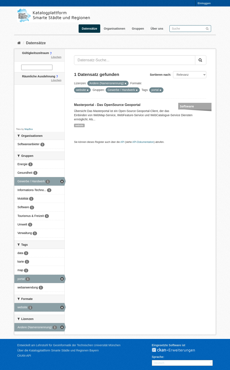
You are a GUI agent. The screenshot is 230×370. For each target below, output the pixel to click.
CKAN (177, 350)
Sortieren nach (160, 74)
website (79, 125)
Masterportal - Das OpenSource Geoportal (107, 105)
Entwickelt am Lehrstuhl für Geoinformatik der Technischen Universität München (68, 345)
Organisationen (114, 28)
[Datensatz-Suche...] (134, 60)
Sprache (157, 357)
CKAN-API (24, 355)
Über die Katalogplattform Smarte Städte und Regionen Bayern (58, 350)
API (122, 142)
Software (187, 106)
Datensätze (89, 28)
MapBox (29, 129)
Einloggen (204, 3)
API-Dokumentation (143, 142)
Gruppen (138, 28)
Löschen (56, 57)
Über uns (157, 28)
